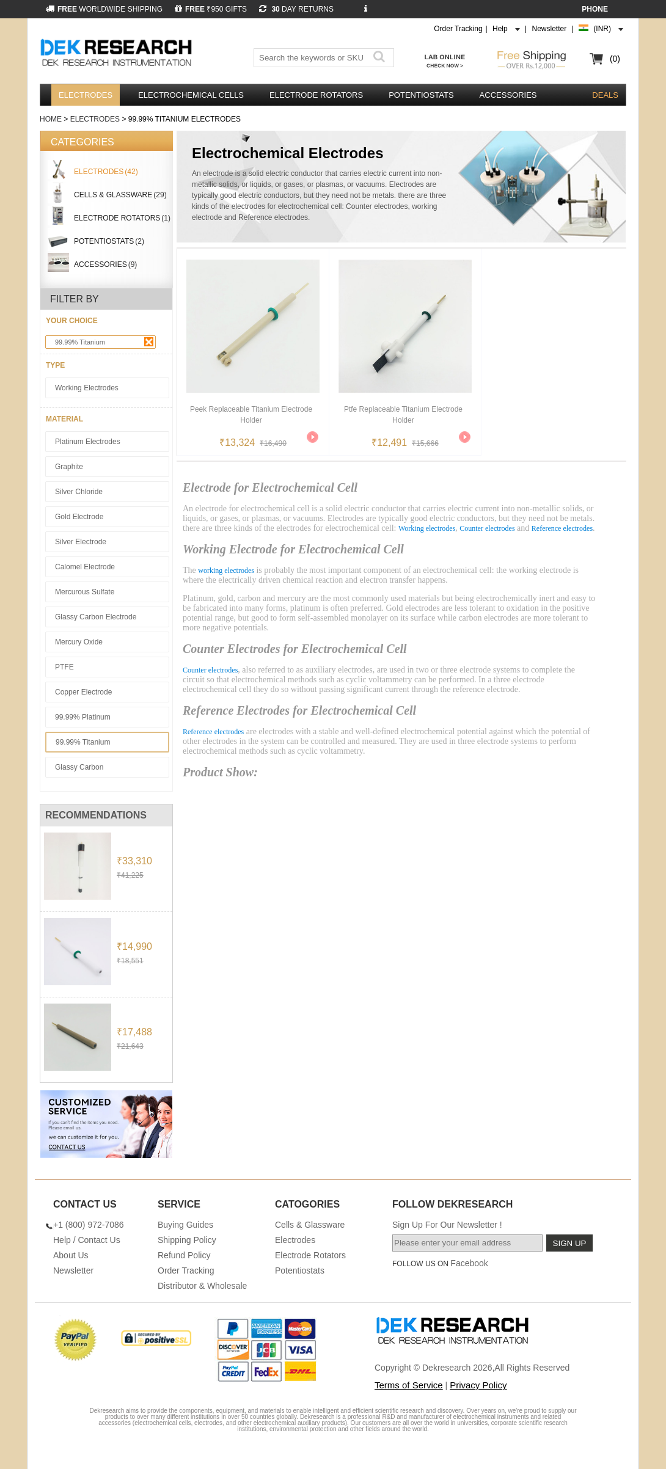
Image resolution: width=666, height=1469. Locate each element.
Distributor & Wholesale (202, 1286)
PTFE (64, 667)
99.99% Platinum (83, 717)
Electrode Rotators (316, 95)
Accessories (508, 95)
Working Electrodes (87, 388)
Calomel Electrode (85, 567)
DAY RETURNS (296, 9)
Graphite (69, 466)
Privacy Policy (478, 1385)
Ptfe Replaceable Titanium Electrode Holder (403, 415)
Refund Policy (184, 1255)
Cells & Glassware (310, 1225)
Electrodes (85, 95)
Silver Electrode (80, 542)
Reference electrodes (562, 528)
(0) (615, 59)
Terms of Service (409, 1385)
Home (51, 119)
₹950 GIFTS (211, 9)
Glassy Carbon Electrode (95, 617)
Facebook (469, 1263)
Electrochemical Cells (191, 95)
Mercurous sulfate (84, 592)
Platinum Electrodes (87, 441)
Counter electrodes (486, 528)
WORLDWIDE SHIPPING (104, 9)
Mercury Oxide (79, 642)
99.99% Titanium (104, 341)
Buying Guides (185, 1225)
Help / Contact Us (86, 1240)
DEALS (605, 95)
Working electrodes (426, 528)
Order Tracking (458, 28)
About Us (71, 1255)
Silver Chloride (79, 491)
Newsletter (549, 28)
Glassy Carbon (79, 767)
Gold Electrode (79, 516)
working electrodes (226, 570)
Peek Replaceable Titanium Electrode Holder (251, 415)
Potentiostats (421, 95)
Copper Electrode (83, 692)
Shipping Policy (187, 1240)
